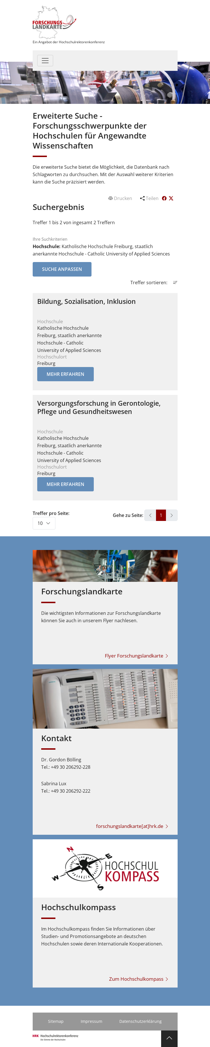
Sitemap (56, 1021)
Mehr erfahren (65, 374)
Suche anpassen (62, 269)
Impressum (91, 1021)
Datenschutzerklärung (140, 1021)
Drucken (120, 198)
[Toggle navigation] (45, 60)
